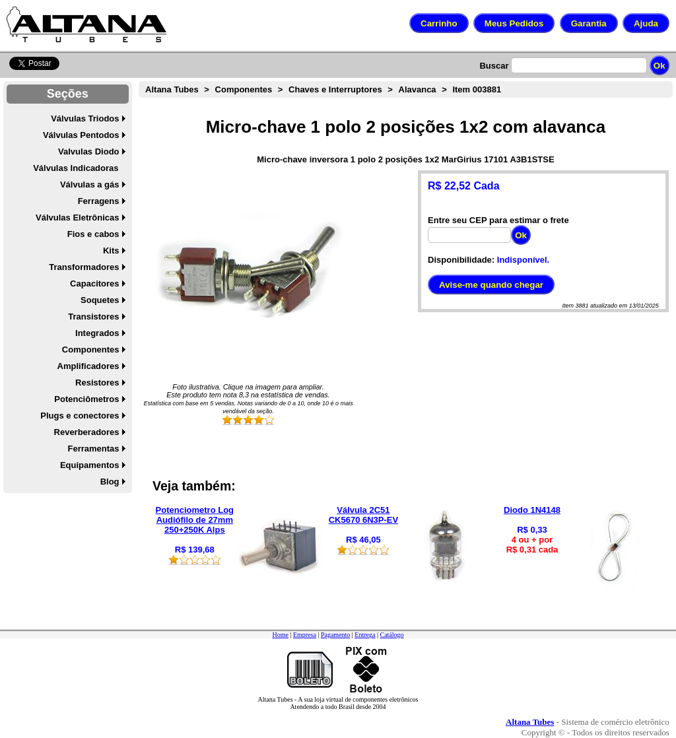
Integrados (97, 333)
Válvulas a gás (89, 184)
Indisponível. (523, 260)
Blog (109, 481)
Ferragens (98, 201)
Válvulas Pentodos (81, 135)
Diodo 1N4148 (532, 510)
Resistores (97, 382)
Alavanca (417, 89)
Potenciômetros (86, 399)
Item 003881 (476, 89)
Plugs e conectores (79, 415)
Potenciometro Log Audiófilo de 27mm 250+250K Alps (195, 520)
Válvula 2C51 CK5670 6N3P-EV (364, 515)
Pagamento (335, 634)
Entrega (365, 634)
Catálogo (391, 634)
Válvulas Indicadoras (75, 168)
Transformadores (84, 267)
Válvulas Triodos (85, 118)
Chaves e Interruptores (335, 89)
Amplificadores (88, 366)
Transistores (93, 316)
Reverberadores (86, 432)
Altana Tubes (172, 89)
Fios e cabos (93, 234)
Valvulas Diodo (88, 151)
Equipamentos (89, 465)
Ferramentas (93, 448)
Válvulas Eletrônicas (77, 217)
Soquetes (100, 300)
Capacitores (94, 283)
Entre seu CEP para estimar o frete (498, 220)
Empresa (304, 634)
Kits (111, 250)
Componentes (90, 349)
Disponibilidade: (461, 260)
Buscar (493, 66)
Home (280, 634)
